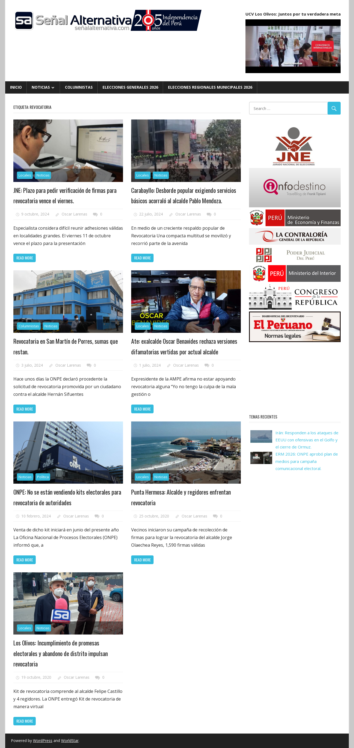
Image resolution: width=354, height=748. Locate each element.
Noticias (41, 87)
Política (43, 476)
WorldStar (70, 740)
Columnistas (79, 87)
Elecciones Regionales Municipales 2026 (210, 87)
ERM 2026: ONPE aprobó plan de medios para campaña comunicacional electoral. (306, 461)
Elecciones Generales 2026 (130, 87)
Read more (24, 258)
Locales (25, 175)
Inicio (16, 87)
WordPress (42, 740)
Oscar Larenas (74, 214)
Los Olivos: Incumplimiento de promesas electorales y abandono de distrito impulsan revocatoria (60, 653)
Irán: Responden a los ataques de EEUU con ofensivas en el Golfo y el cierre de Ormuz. (306, 440)
